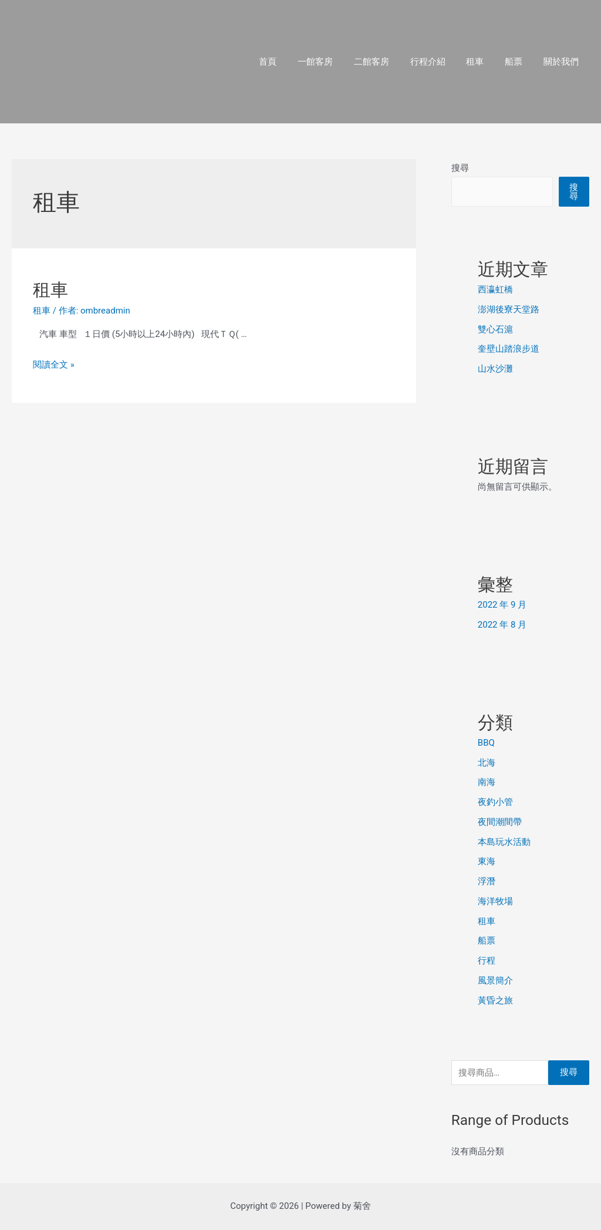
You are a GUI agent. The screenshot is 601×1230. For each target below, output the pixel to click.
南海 (486, 782)
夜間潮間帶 (500, 822)
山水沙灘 (495, 368)
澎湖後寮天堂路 (508, 309)
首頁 (290, 61)
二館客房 (386, 61)
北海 (486, 762)
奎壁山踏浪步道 (508, 348)
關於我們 (562, 61)
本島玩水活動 (504, 842)
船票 (519, 61)
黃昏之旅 (495, 1000)
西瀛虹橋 (495, 289)
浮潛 (486, 881)
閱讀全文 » (54, 364)
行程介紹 (439, 61)
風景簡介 (495, 980)
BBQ (486, 742)
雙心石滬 (495, 329)
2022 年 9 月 (502, 604)
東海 (486, 861)
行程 (486, 960)
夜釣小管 (495, 802)
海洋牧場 (495, 901)
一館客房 (334, 61)
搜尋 (460, 168)
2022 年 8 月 (502, 624)
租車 (483, 61)
